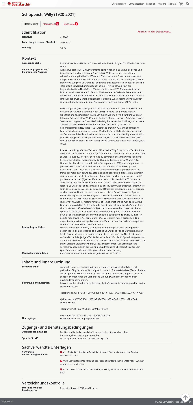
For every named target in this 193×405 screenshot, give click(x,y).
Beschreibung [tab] (31, 23)
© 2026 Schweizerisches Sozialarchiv (173, 401)
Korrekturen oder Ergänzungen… (154, 31)
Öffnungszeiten (136, 3)
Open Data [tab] (71, 23)
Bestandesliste (119, 3)
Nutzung (162, 3)
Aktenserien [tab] (51, 23)
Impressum (7, 401)
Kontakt (172, 3)
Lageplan (150, 3)
